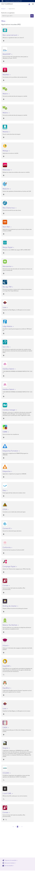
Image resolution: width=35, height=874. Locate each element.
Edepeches (7, 471)
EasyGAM (6, 666)
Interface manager (9, 410)
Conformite (7, 547)
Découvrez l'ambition (9, 863)
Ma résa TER (7, 287)
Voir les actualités (8, 865)
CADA (5, 728)
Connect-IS (7, 528)
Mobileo (6, 132)
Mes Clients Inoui (9, 208)
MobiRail (6, 75)
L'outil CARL (7, 793)
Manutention (7, 266)
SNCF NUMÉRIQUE (7, 4)
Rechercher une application (8, 13)
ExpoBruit (6, 688)
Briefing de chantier (10, 606)
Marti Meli (6, 227)
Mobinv (6, 94)
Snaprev (6, 748)
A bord (5, 646)
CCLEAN (6, 773)
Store (7, 8)
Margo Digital (8, 247)
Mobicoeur (7, 170)
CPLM (5, 509)
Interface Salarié (8, 369)
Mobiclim (6, 189)
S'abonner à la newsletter (10, 860)
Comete (6, 585)
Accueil (3, 8)
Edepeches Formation (11, 451)
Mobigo (6, 151)
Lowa (5, 307)
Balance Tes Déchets (10, 625)
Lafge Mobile (8, 326)
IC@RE (5, 432)
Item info (6, 347)
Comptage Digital (9, 566)
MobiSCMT (7, 54)
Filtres (3, 21)
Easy (4, 490)
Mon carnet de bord (10, 35)
